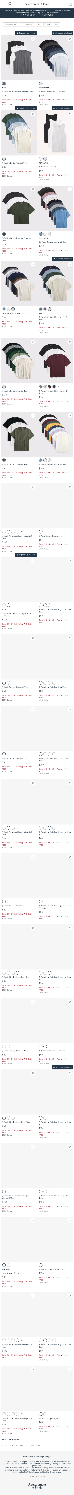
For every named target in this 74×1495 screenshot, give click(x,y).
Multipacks (35, 1445)
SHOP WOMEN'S (28, 15)
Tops (11, 1445)
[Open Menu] (3, 4)
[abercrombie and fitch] (37, 4)
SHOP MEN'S (47, 15)
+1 (59, 386)
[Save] (33, 39)
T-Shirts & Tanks (22, 1445)
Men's (4, 1445)
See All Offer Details (37, 1477)
